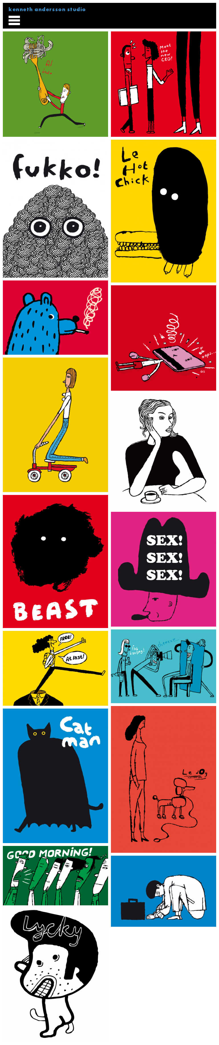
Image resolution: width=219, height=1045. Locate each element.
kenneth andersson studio (47, 9)
